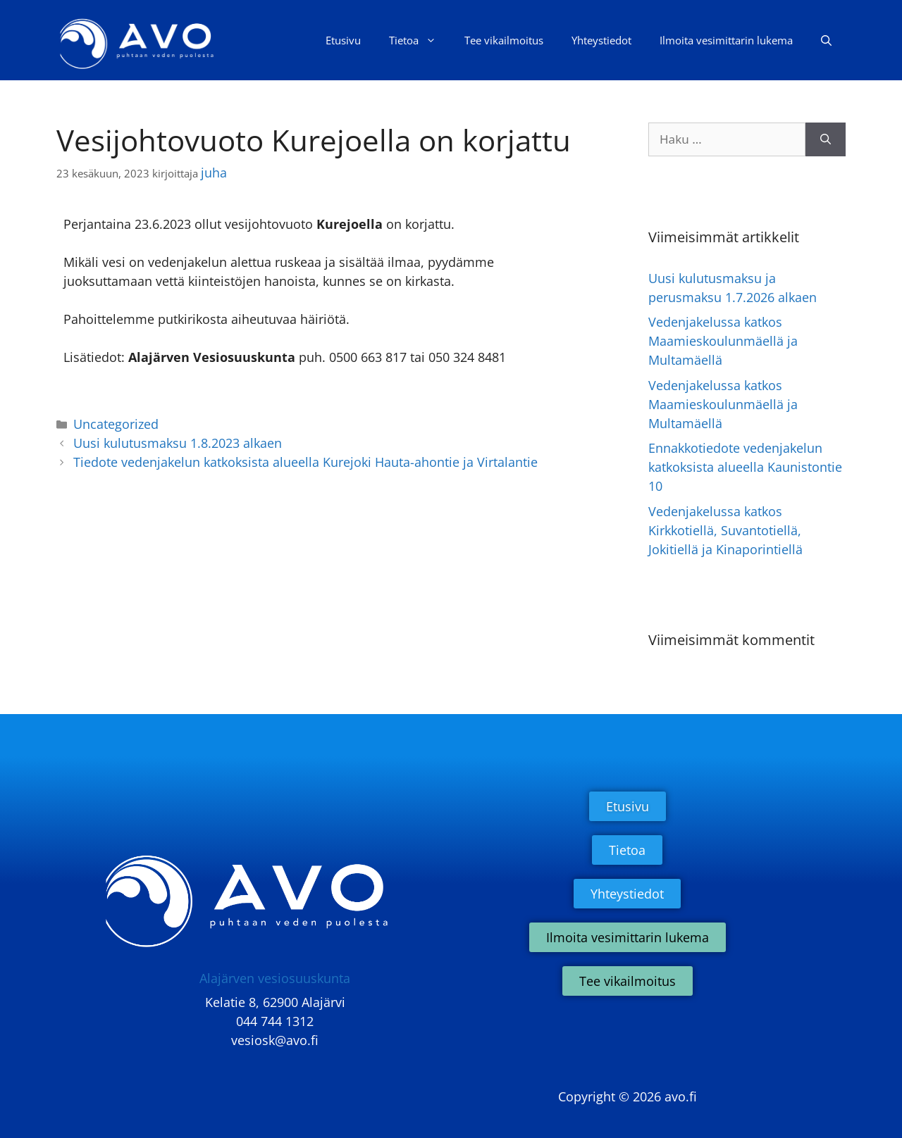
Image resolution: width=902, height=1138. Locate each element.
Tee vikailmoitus (503, 40)
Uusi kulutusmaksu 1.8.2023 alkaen (177, 442)
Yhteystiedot (601, 40)
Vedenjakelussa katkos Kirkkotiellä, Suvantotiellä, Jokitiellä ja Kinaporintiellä (725, 530)
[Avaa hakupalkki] (826, 40)
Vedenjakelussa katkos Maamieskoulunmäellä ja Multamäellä (723, 340)
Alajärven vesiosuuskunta (274, 978)
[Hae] (825, 139)
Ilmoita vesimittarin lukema (726, 40)
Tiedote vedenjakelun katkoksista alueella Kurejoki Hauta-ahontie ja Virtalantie (305, 462)
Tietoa (419, 40)
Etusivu (343, 40)
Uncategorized (116, 423)
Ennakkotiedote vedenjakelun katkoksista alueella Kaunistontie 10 (745, 466)
